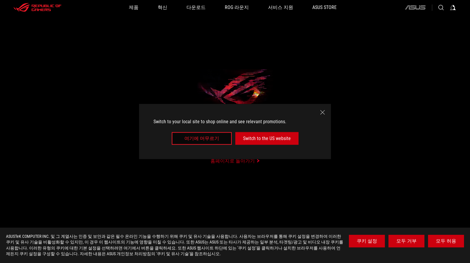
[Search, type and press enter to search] (441, 7)
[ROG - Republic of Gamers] (37, 7)
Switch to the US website (267, 138)
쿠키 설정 (367, 241)
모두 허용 (446, 241)
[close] (322, 112)
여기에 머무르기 (201, 138)
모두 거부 (406, 241)
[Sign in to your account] (453, 7)
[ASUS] (415, 7)
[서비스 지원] (280, 7)
